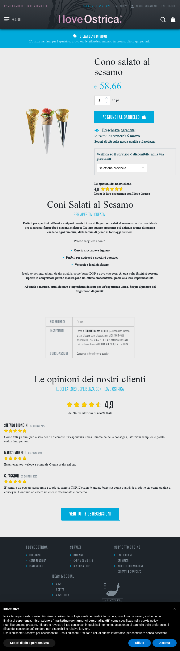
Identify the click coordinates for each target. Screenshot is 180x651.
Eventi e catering (14, 6)
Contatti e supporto (127, 571)
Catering (77, 555)
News (57, 584)
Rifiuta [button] (139, 642)
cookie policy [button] (149, 620)
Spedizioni (122, 561)
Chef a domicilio (37, 6)
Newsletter (60, 595)
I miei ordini (169, 6)
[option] (90, 340)
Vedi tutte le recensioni (90, 514)
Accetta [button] (164, 642)
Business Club (80, 566)
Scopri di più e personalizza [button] (29, 642)
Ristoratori (34, 566)
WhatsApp (104, 6)
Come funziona (36, 561)
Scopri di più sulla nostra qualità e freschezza (124, 141)
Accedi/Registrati (144, 6)
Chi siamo (33, 555)
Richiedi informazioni (128, 566)
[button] (174, 608)
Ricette (58, 590)
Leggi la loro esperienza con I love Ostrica (122, 193)
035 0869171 (88, 6)
